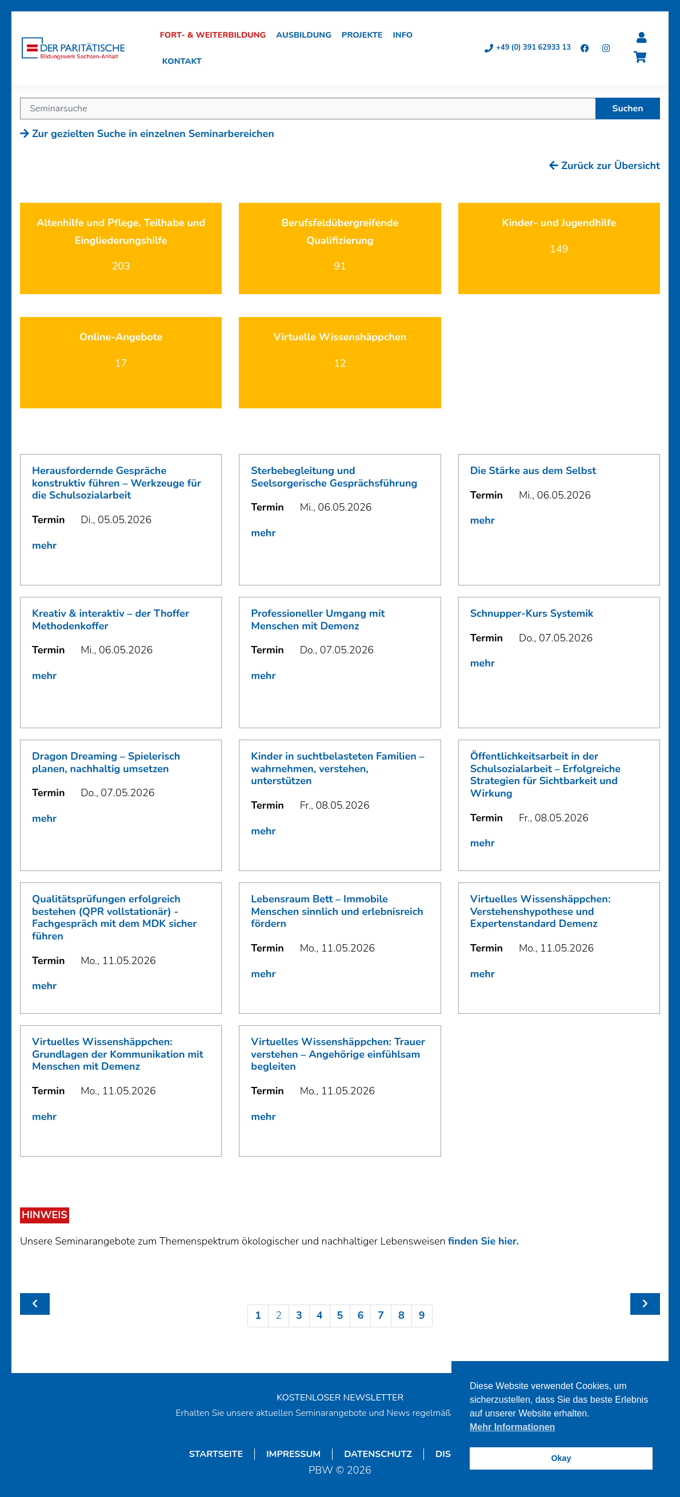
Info (406, 36)
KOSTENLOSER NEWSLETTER (340, 1398)
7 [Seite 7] (381, 1316)
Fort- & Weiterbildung (217, 36)
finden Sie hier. (483, 1242)
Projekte (365, 36)
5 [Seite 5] (340, 1316)
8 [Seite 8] (401, 1316)
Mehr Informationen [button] (512, 1427)
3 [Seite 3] (299, 1316)
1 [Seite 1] (258, 1316)
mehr (44, 546)
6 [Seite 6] (360, 1316)
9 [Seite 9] (422, 1316)
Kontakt (185, 62)
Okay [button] (561, 1458)
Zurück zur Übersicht (604, 167)
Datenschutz (378, 1455)
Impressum (293, 1455)
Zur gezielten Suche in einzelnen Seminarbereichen (147, 135)
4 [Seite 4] (320, 1316)
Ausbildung (307, 36)
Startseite (216, 1455)
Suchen (627, 109)
